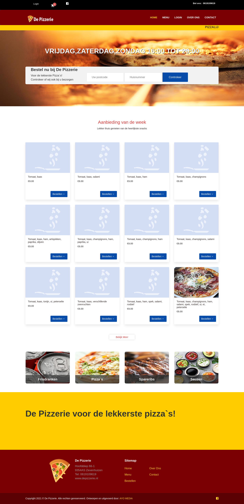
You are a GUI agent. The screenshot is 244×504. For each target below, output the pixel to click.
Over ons (155, 468)
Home (153, 17)
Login (36, 4)
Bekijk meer (122, 337)
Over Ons (193, 17)
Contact (210, 17)
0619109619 (209, 3)
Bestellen (58, 194)
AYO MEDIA (126, 498)
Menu (165, 17)
